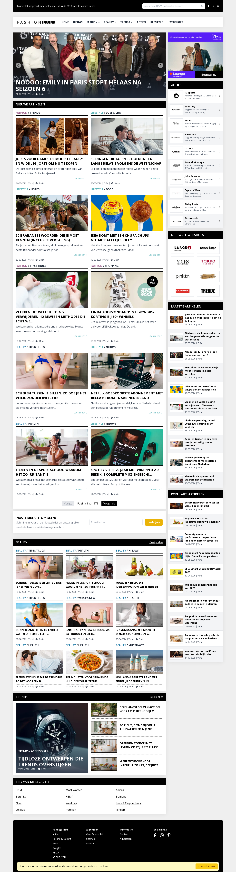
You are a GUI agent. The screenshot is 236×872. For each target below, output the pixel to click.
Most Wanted (74, 790)
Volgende (109, 503)
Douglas (56, 848)
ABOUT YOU (59, 857)
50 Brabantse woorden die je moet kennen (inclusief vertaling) (47, 237)
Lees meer (81, 178)
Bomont (121, 796)
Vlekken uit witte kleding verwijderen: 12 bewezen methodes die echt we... (51, 316)
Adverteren (126, 838)
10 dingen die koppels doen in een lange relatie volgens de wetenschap (126, 161)
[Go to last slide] (18, 65)
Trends (126, 22)
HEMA (69, 796)
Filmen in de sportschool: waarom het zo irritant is (48, 472)
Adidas (120, 790)
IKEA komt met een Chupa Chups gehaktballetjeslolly (120, 237)
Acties (141, 22)
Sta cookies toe (206, 866)
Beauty (110, 22)
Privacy (90, 843)
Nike (18, 803)
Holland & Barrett (61, 838)
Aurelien (71, 809)
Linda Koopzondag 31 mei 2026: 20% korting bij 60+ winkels (122, 314)
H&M (19, 790)
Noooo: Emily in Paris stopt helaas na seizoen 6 (78, 85)
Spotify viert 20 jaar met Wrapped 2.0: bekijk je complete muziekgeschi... (125, 472)
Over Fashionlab (94, 834)
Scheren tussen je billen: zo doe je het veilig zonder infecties (51, 395)
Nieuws (78, 22)
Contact (124, 834)
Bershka (21, 796)
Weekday (71, 803)
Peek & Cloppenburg (128, 803)
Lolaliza (20, 809)
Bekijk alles (156, 542)
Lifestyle (158, 22)
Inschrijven (154, 522)
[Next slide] (160, 65)
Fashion (93, 22)
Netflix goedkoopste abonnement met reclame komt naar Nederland (127, 395)
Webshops (176, 22)
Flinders (121, 809)
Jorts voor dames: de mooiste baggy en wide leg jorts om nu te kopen (49, 161)
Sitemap (90, 838)
